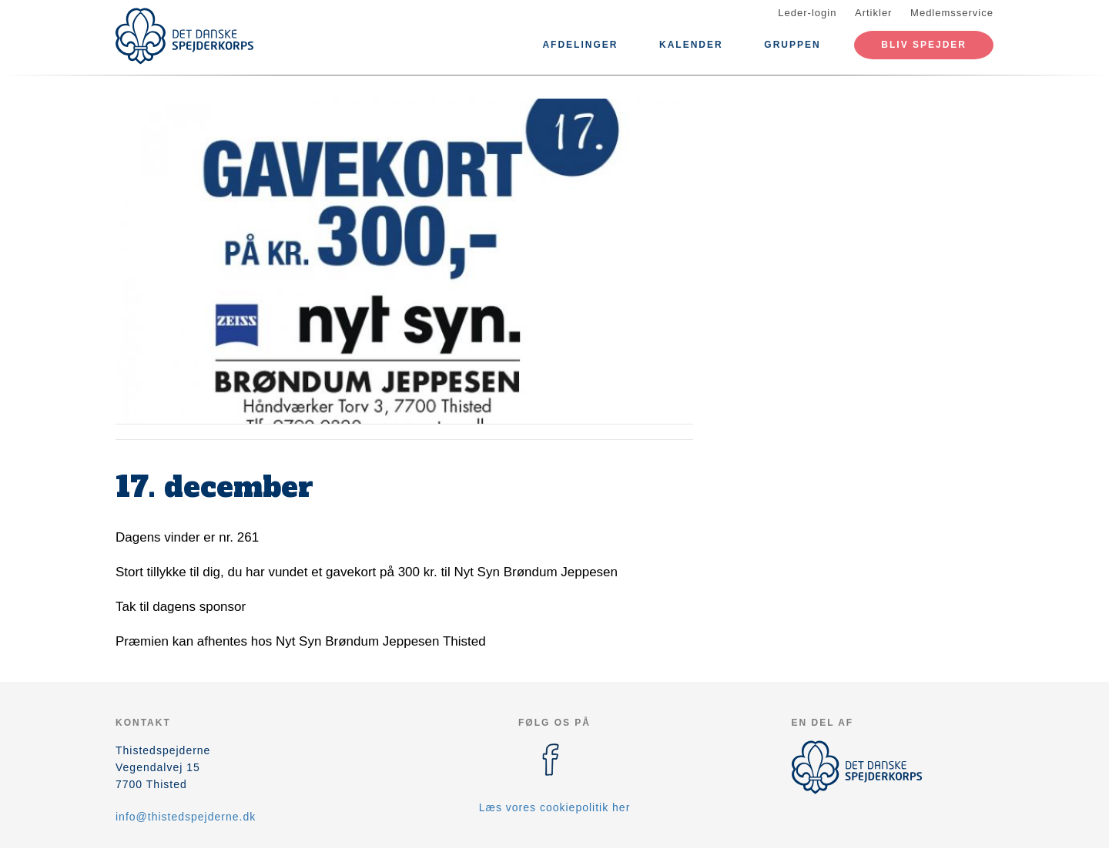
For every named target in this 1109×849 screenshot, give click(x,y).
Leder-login (807, 12)
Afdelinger (580, 44)
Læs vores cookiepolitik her (555, 807)
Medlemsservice (951, 12)
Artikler (873, 12)
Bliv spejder (924, 44)
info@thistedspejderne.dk (186, 816)
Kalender (691, 44)
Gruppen (792, 44)
